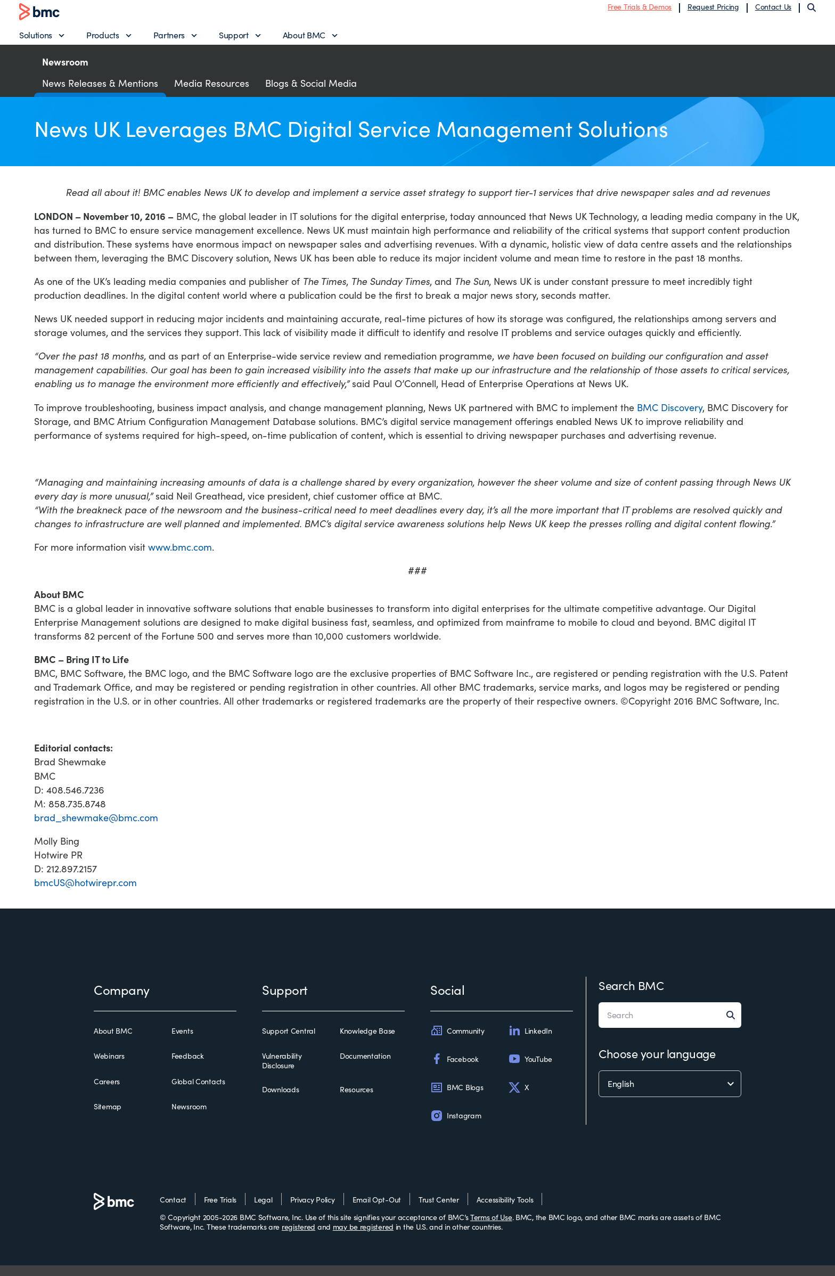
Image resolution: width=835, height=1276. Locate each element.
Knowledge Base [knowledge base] (367, 1042)
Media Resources (211, 93)
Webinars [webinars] (109, 1067)
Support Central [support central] (288, 1042)
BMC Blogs (456, 1098)
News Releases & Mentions (100, 93)
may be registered (363, 1237)
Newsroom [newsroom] (189, 1117)
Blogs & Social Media (311, 93)
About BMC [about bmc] (113, 1042)
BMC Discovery (669, 418)
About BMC (304, 40)
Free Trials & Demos (640, 12)
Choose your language (657, 1065)
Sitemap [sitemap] (107, 1117)
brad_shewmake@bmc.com (96, 828)
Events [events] (182, 1042)
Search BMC (631, 996)
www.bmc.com (180, 558)
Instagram (455, 1126)
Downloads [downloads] (280, 1101)
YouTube (530, 1070)
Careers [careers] (107, 1092)
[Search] (811, 13)
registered (298, 1237)
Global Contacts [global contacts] (198, 1092)
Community (457, 1041)
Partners (169, 40)
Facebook (454, 1070)
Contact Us (773, 12)
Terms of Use (491, 1228)
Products (102, 40)
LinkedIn (530, 1041)
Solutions (35, 40)
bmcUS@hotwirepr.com (85, 893)
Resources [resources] (356, 1101)
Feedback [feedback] (187, 1067)
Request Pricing (713, 12)
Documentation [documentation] (365, 1067)
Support (234, 40)
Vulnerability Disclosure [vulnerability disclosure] (281, 1071)
